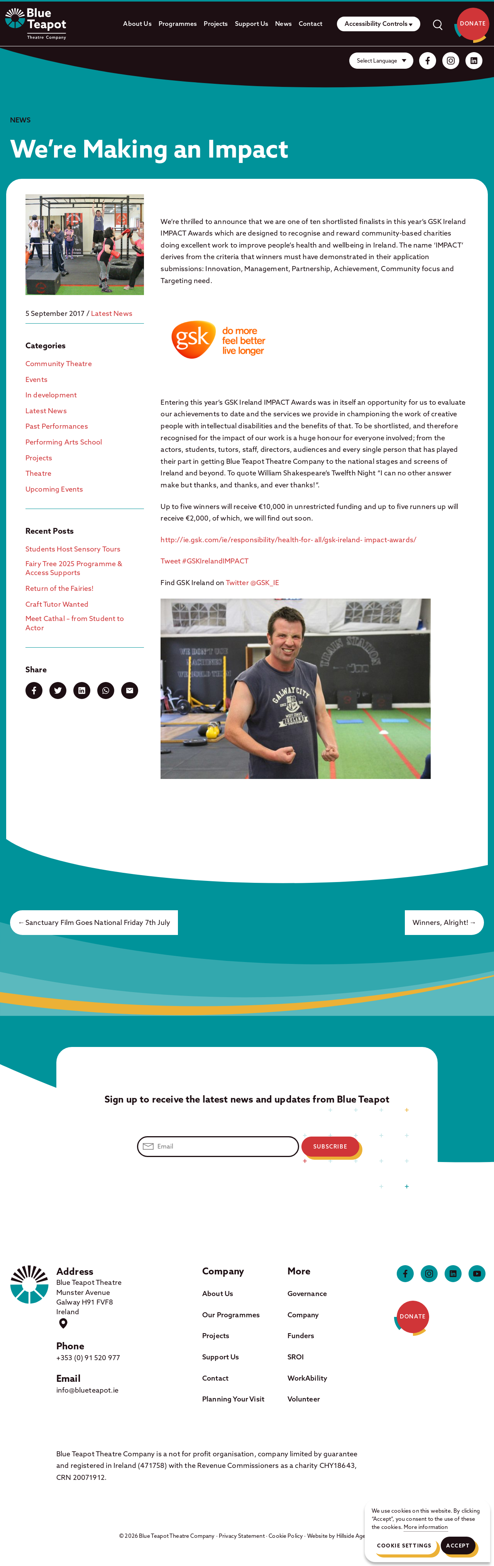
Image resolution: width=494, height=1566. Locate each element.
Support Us (252, 23)
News (283, 23)
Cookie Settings (404, 1545)
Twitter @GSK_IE (252, 582)
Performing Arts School (63, 442)
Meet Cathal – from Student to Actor (74, 623)
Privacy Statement (242, 1535)
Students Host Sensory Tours (72, 549)
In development (51, 394)
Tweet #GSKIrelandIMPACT (205, 560)
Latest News (111, 313)
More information (426, 1527)
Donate (473, 24)
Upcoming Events (54, 489)
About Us (137, 23)
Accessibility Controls (376, 23)
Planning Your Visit (233, 1399)
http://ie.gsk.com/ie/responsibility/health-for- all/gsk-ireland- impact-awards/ (289, 539)
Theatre (38, 473)
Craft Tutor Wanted (56, 604)
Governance (307, 1293)
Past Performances (56, 426)
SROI (296, 1356)
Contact (310, 23)
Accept (458, 1545)
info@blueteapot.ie (87, 1390)
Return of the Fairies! (59, 588)
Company (303, 1314)
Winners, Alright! (441, 922)
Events (36, 379)
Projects (216, 23)
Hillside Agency (356, 1535)
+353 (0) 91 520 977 (88, 1357)
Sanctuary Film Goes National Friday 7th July (97, 922)
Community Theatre (58, 363)
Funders (301, 1335)
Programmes (178, 23)
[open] (437, 24)
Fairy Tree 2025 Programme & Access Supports (73, 568)
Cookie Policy (286, 1535)
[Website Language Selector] (381, 60)
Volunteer (304, 1399)
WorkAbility (308, 1378)
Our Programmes (231, 1314)
